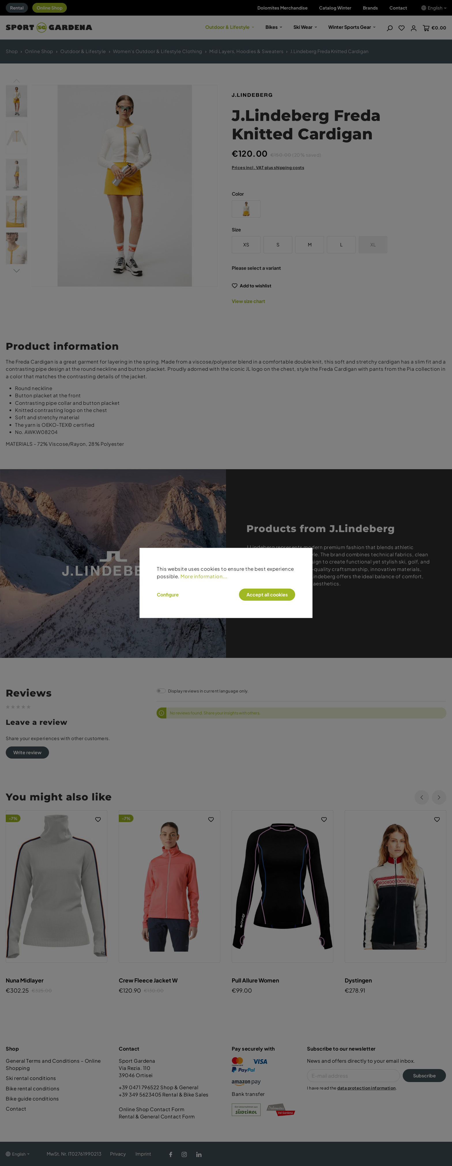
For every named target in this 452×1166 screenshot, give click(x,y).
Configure (168, 594)
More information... (203, 576)
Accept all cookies (267, 595)
